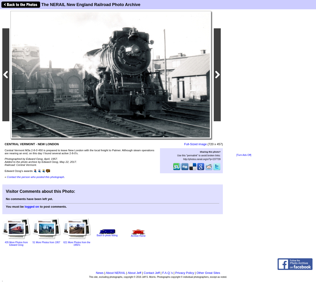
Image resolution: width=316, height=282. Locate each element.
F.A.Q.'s (167, 273)
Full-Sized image (195, 144)
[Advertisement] (243, 81)
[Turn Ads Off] (243, 155)
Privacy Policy (184, 273)
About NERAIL (115, 273)
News (100, 273)
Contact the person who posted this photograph (35, 176)
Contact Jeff (152, 273)
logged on (32, 206)
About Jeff (134, 273)
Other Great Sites (208, 273)
